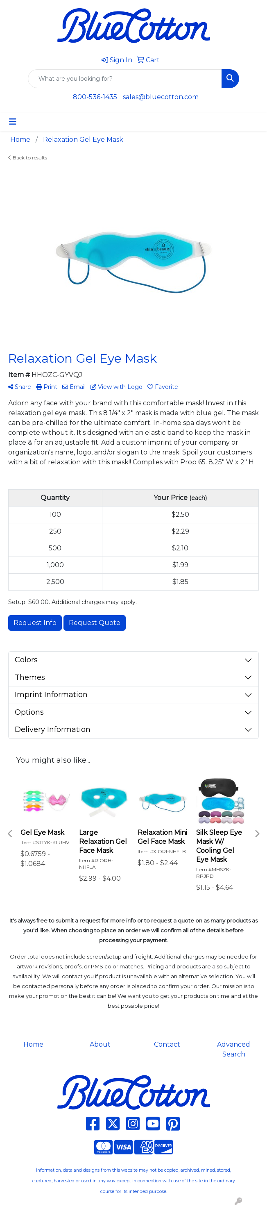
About (100, 1044)
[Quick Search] (125, 78)
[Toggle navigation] (12, 121)
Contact (167, 1044)
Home (33, 1044)
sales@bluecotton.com (161, 97)
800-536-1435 (95, 97)
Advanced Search (233, 1049)
